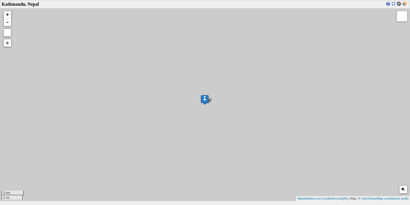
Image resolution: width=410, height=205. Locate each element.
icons (337, 198)
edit (405, 198)
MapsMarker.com (309, 198)
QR (344, 198)
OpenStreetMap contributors (381, 198)
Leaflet (328, 198)
